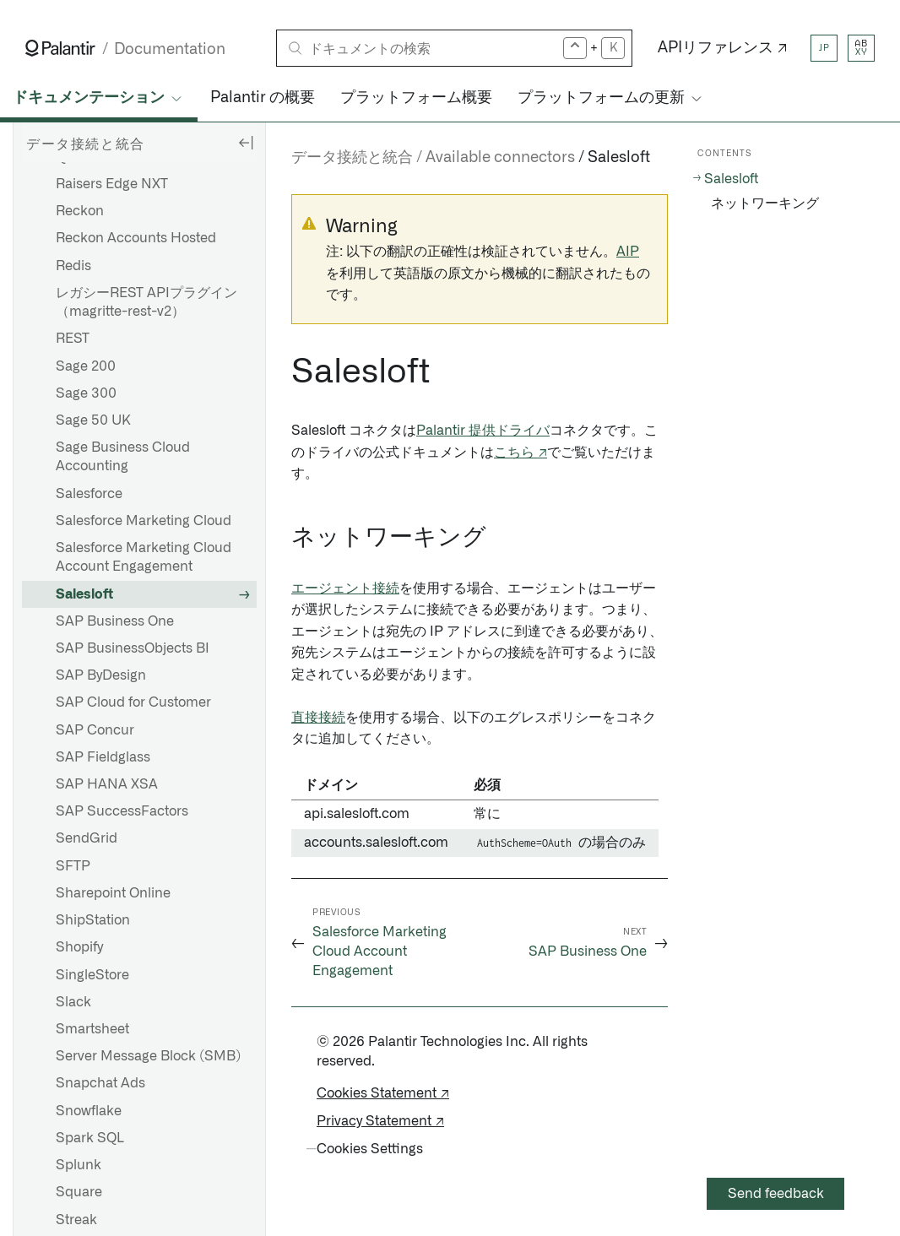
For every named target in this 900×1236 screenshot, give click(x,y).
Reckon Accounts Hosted (136, 238)
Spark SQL (90, 1138)
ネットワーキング (765, 203)
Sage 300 (86, 393)
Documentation (169, 49)
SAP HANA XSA (107, 784)
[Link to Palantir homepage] (60, 48)
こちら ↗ (520, 452)
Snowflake (89, 1111)
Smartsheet (92, 1029)
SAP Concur (95, 730)
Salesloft (84, 594)
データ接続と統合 (352, 157)
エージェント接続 (345, 588)
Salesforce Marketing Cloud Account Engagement (143, 557)
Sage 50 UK (93, 420)
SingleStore (92, 975)
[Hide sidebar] (245, 142)
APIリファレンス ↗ (723, 48)
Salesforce (89, 494)
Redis (73, 266)
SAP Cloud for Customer (133, 702)
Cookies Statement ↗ (383, 1093)
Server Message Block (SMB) (148, 1056)
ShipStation (93, 920)
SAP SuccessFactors (122, 811)
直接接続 (318, 717)
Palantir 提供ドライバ (483, 430)
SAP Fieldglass (103, 757)
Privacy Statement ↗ (380, 1121)
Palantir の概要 (262, 98)
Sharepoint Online (113, 893)
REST (72, 338)
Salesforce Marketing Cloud (143, 521)
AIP (627, 251)
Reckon (80, 211)
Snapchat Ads (100, 1083)
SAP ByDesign (101, 675)
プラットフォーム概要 (416, 98)
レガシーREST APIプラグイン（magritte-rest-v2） (146, 302)
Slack (73, 1002)
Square (79, 1192)
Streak (76, 1220)
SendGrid (86, 838)
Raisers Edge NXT (112, 184)
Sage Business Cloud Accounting (123, 457)
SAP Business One (115, 621)
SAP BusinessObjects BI (132, 648)
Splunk (78, 1165)
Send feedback (776, 1194)
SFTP (73, 866)
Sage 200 (86, 366)
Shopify (79, 947)
